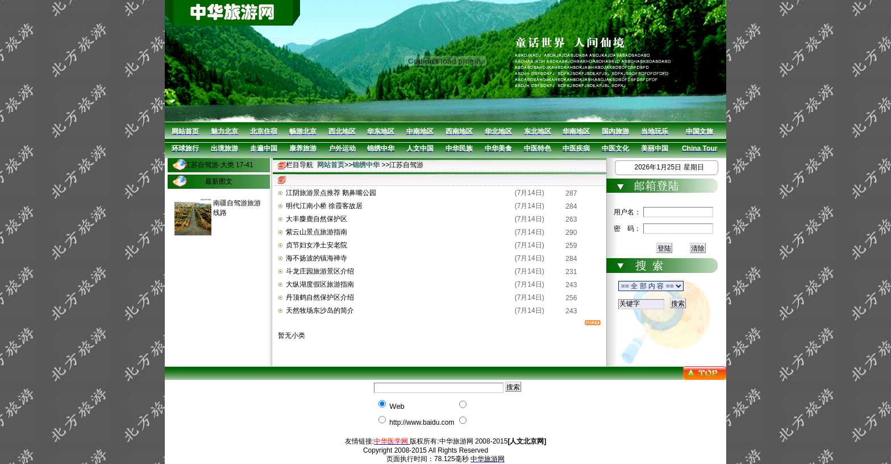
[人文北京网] (526, 441)
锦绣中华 (366, 165)
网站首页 (330, 165)
